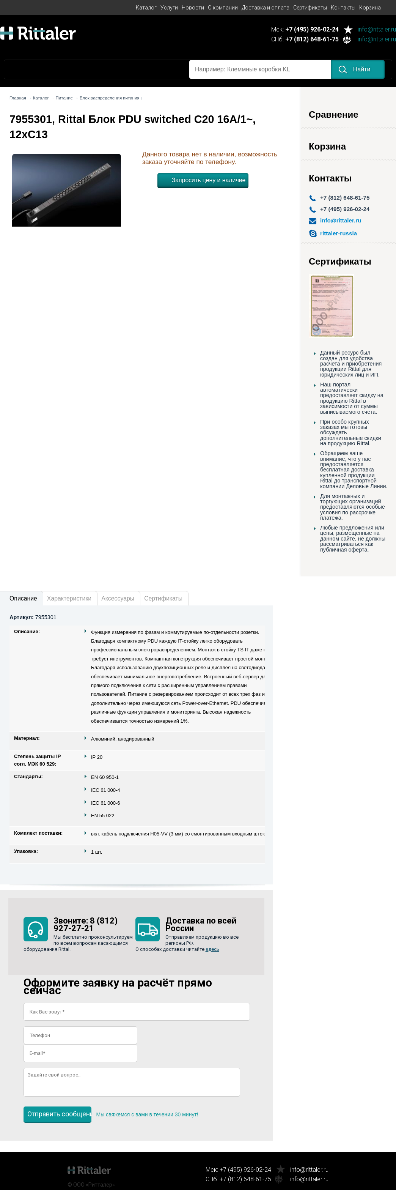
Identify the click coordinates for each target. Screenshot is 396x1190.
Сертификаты (310, 8)
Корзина (370, 8)
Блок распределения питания (110, 98)
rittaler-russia (338, 233)
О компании (223, 8)
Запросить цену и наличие (209, 180)
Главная (17, 98)
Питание (64, 98)
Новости (193, 8)
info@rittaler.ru (377, 30)
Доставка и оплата (265, 8)
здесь (212, 949)
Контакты (343, 8)
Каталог (146, 8)
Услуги (169, 8)
